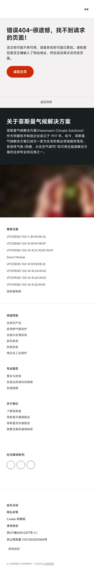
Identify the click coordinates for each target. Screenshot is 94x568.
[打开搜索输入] (78, 9)
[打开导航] (86, 9)
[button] (47, 102)
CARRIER (48, 563)
